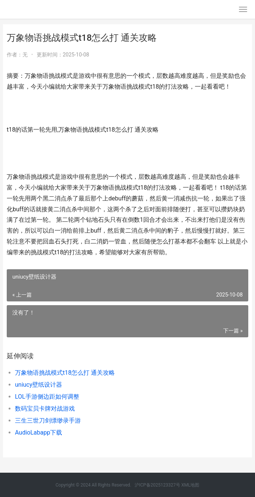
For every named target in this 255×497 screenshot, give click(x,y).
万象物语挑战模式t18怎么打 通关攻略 (65, 372)
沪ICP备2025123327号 (157, 485)
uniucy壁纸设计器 (38, 384)
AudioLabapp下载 (38, 432)
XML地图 (190, 485)
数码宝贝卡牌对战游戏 (45, 408)
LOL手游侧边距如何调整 (47, 396)
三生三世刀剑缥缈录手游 (48, 420)
